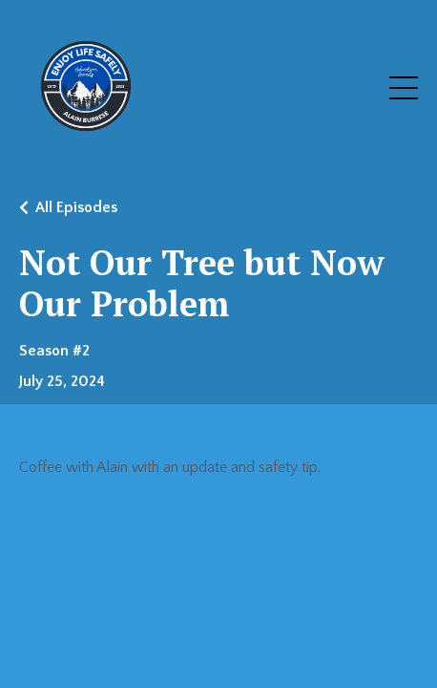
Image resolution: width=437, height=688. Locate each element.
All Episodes (76, 207)
